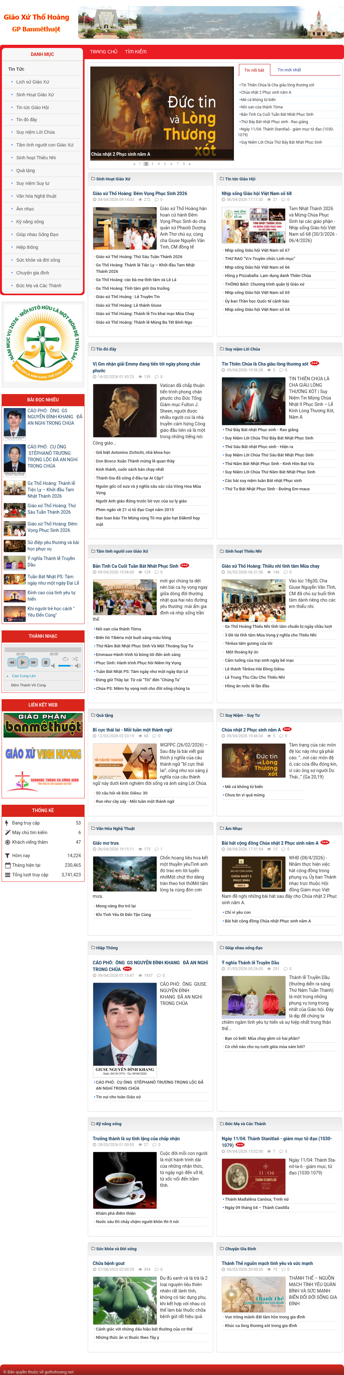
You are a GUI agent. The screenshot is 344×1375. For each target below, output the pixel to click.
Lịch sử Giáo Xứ (32, 81)
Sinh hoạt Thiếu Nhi (36, 157)
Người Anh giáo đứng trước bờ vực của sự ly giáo (141, 501)
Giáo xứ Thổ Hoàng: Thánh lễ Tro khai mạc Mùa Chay (145, 313)
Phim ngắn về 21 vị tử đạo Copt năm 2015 (135, 509)
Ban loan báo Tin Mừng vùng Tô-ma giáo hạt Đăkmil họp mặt (148, 521)
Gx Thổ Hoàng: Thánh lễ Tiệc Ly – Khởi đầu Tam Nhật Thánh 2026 (145, 268)
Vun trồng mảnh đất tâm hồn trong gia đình (265, 1317)
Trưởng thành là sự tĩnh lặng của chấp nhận (136, 1138)
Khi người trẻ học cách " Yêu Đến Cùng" (51, 612)
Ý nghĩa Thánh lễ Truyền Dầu (250, 962)
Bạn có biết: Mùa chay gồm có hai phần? (262, 1038)
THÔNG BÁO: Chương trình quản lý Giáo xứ (264, 284)
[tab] (255, 69)
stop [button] (45, 662)
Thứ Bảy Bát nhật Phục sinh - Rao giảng (274, 122)
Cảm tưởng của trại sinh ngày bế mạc (259, 660)
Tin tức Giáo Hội (32, 107)
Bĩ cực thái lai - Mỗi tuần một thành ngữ (132, 729)
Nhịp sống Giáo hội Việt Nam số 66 (257, 267)
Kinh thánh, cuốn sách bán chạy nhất (130, 469)
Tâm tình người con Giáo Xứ (44, 144)
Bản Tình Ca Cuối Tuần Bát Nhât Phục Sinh (277, 114)
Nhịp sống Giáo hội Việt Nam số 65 (257, 292)
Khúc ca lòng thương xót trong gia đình (261, 1325)
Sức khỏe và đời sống (38, 260)
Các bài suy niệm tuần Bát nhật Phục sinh (263, 480)
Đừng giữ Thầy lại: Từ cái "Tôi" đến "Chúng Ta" (138, 679)
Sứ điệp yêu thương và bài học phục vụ (53, 545)
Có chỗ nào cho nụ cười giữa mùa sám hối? (265, 1046)
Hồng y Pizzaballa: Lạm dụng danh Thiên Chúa (268, 275)
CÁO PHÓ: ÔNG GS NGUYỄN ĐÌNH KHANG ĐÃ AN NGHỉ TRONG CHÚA (55, 417)
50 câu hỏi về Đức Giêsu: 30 (122, 793)
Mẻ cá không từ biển (258, 100)
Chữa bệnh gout (109, 1263)
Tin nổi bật (254, 70)
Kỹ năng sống (30, 221)
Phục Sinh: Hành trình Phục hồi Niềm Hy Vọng (138, 662)
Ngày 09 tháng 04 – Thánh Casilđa (257, 1207)
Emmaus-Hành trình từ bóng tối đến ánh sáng (138, 654)
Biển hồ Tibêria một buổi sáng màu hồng (133, 637)
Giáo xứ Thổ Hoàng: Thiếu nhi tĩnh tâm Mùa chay (270, 566)
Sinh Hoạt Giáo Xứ (35, 94)
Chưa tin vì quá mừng (245, 795)
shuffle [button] (75, 659)
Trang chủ (103, 52)
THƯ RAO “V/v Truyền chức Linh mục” (260, 258)
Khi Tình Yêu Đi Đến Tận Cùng (123, 914)
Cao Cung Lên (24, 676)
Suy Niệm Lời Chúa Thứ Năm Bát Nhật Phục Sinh (270, 472)
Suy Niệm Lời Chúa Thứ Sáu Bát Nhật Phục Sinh (269, 455)
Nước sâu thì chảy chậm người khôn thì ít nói (137, 1221)
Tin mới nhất (289, 69)
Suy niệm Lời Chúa (35, 132)
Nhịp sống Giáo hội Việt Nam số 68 (257, 193)
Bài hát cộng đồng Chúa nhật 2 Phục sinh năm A (270, 843)
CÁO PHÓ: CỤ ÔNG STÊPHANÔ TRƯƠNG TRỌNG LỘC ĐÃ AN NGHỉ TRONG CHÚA (150, 1085)
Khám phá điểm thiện (116, 1213)
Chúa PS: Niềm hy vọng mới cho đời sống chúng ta (143, 688)
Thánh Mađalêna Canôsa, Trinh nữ (257, 1199)
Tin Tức (16, 69)
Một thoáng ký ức (241, 652)
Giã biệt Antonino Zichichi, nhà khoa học (133, 452)
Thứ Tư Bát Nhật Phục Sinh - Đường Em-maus (267, 488)
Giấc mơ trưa (106, 843)
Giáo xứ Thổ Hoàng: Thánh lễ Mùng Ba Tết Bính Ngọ (144, 322)
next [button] (33, 662)
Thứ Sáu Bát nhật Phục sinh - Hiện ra (259, 446)
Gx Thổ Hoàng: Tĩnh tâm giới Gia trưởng (133, 288)
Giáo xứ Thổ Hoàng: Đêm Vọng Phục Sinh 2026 (140, 193)
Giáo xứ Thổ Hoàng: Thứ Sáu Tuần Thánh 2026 (139, 256)
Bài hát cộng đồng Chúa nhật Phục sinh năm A (268, 921)
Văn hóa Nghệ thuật (36, 196)
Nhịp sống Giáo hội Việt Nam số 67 (257, 250)
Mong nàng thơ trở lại (116, 906)
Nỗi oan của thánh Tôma (262, 107)
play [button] (22, 662)
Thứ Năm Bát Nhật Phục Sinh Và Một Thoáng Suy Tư (144, 646)
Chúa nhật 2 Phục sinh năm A (266, 92)
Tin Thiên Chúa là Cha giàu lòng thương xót (134, 154)
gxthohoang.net (59, 1372)
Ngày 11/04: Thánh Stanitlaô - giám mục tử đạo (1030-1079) (286, 132)
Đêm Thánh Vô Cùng (28, 685)
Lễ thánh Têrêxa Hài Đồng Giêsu (254, 669)
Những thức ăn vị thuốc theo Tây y (127, 1337)
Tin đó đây (26, 119)
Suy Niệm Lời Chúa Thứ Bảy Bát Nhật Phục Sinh (281, 142)
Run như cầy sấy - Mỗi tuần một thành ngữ (135, 801)
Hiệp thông (27, 247)
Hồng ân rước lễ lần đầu (247, 686)
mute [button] (54, 665)
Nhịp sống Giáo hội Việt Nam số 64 (257, 309)
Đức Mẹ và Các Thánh (38, 285)
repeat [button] (65, 659)
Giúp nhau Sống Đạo (37, 234)
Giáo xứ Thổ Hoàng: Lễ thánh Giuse (128, 305)
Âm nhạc (25, 208)
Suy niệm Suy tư (32, 183)
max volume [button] (78, 665)
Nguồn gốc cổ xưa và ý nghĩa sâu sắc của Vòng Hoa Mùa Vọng (148, 489)
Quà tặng (25, 170)
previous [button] (11, 662)
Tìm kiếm (135, 52)
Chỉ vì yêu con (238, 912)
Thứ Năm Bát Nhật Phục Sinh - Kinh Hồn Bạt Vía (269, 463)
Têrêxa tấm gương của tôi (248, 643)
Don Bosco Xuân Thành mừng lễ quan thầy (135, 461)
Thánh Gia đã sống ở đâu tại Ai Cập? (130, 478)
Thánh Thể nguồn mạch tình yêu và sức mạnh (267, 1263)
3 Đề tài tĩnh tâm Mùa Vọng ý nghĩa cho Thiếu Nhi (270, 635)
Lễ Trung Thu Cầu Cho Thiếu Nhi (255, 677)
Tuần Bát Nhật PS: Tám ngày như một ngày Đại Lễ (142, 671)
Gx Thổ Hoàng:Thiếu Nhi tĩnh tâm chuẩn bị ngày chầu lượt (278, 626)
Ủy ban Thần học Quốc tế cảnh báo (257, 301)
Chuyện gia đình (32, 272)
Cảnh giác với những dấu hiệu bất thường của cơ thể (145, 1329)
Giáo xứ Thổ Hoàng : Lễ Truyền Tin (128, 296)
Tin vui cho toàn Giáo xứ (118, 1096)
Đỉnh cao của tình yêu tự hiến (52, 596)
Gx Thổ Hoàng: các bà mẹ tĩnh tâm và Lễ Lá (136, 279)
